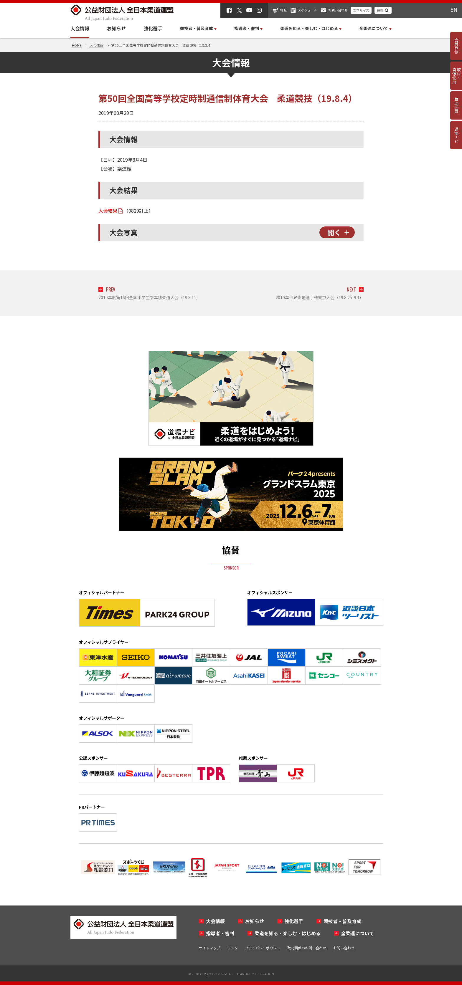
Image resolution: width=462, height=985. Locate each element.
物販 (283, 10)
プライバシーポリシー (262, 947)
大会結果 (107, 210)
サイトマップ (209, 947)
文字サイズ (361, 10)
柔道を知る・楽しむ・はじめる (288, 933)
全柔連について (357, 933)
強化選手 (152, 28)
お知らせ (116, 28)
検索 (380, 10)
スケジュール (307, 10)
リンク (232, 947)
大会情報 (79, 28)
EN (453, 9)
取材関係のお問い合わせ (306, 947)
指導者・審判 (220, 933)
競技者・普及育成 (342, 921)
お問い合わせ (338, 10)
